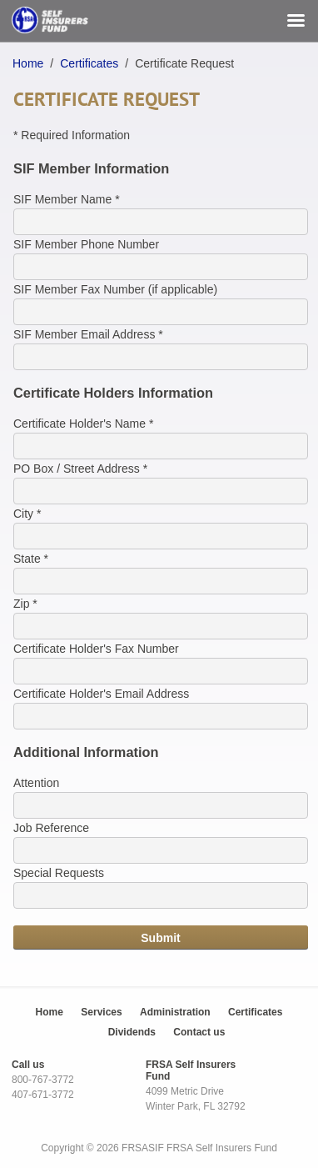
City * (27, 513)
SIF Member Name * (66, 199)
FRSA (179, 1148)
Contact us (199, 1032)
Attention (36, 783)
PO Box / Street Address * (80, 468)
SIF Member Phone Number (86, 244)
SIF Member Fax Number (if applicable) (115, 289)
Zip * (25, 603)
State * (30, 558)
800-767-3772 (43, 1079)
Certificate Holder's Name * (83, 423)
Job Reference (51, 828)
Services (101, 1012)
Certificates (89, 63)
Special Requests (58, 873)
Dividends (132, 1032)
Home (27, 63)
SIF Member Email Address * (88, 334)
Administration (175, 1012)
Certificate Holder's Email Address (101, 693)
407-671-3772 (43, 1094)
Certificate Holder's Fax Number (96, 648)
